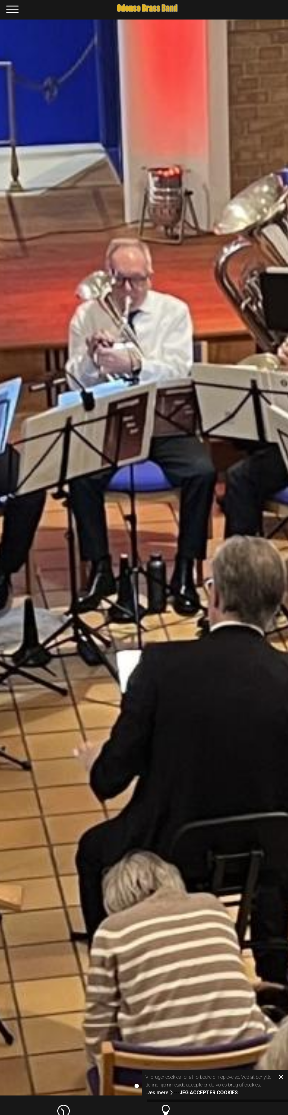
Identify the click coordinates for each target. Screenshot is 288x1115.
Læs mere (156, 1092)
